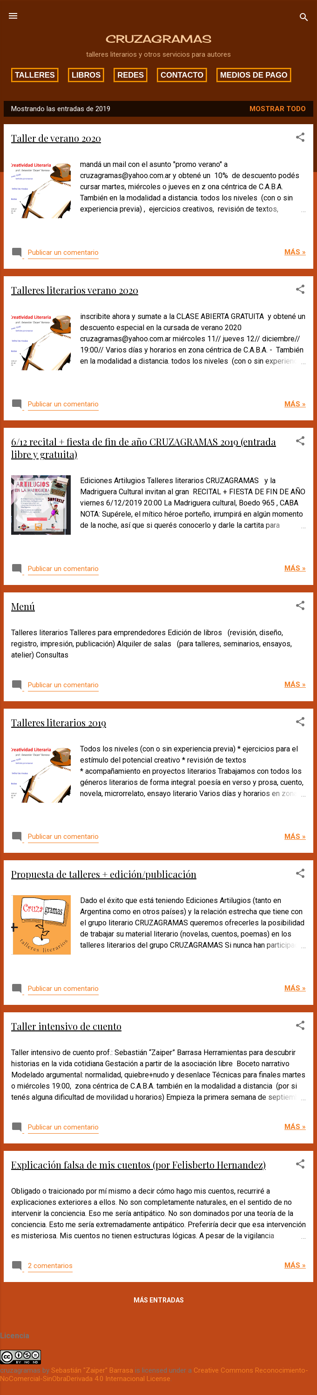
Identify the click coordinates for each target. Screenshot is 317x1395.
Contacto (182, 75)
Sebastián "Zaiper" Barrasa (92, 1370)
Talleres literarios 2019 (58, 722)
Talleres (35, 75)
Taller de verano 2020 (56, 138)
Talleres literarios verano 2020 (74, 290)
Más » (295, 252)
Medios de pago (254, 75)
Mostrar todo (278, 109)
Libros (86, 75)
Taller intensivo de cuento (66, 1026)
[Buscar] (304, 19)
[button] (300, 139)
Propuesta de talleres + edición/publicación (103, 874)
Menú (23, 606)
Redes (130, 75)
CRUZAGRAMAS (158, 39)
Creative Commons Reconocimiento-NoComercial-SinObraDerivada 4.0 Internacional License (154, 1374)
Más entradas (159, 1300)
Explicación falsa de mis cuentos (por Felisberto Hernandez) (138, 1164)
